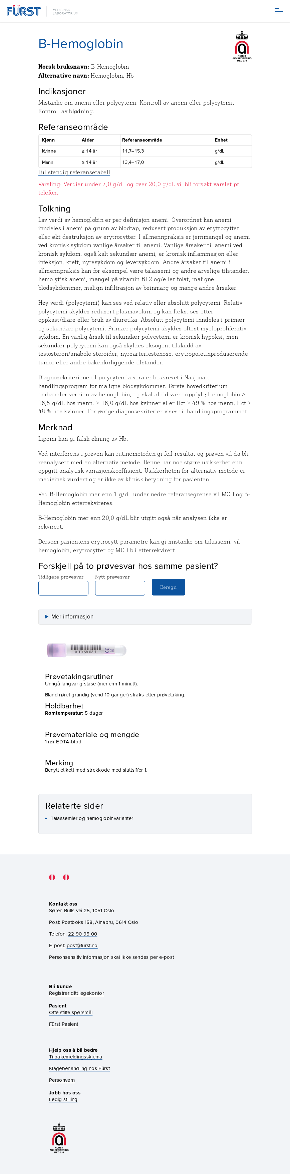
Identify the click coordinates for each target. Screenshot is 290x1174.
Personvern (62, 1079)
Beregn (168, 587)
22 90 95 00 (82, 933)
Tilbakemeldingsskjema (75, 1056)
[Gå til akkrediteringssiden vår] (59, 1138)
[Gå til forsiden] (43, 11)
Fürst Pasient (63, 1023)
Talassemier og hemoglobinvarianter (92, 818)
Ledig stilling (63, 1099)
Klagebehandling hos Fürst (79, 1068)
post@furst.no (82, 945)
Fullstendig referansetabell (74, 172)
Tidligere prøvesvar (63, 584)
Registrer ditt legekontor (76, 992)
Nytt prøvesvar (120, 584)
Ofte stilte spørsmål (70, 1012)
